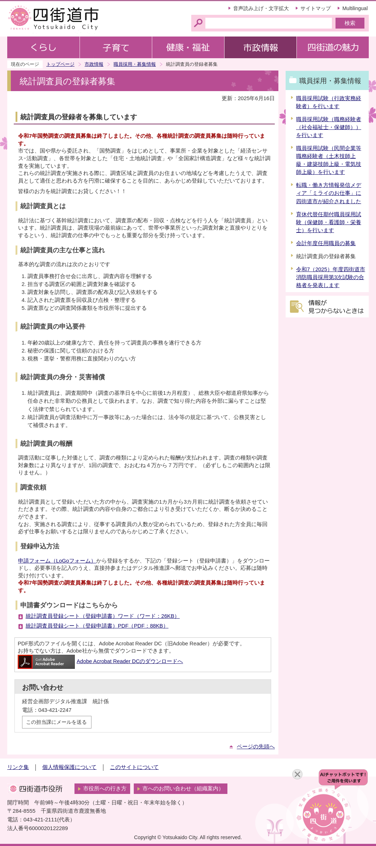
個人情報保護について (69, 767)
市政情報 (94, 64)
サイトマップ (315, 8)
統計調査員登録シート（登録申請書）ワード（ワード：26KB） (103, 616)
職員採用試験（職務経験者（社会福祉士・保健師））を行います (328, 127)
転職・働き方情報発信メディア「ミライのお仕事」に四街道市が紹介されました (328, 193)
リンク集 (18, 767)
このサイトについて (134, 767)
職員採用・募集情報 (135, 64)
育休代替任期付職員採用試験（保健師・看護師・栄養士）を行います (328, 222)
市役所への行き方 (105, 788)
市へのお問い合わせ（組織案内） (183, 788)
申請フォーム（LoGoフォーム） (57, 561)
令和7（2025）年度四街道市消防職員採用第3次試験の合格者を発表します (330, 277)
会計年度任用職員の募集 (326, 243)
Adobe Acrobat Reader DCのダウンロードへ (100, 661)
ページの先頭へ (256, 746)
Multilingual (355, 8)
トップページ (60, 64)
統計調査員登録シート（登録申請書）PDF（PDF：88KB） (97, 626)
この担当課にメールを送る (56, 722)
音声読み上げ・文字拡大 (261, 8)
